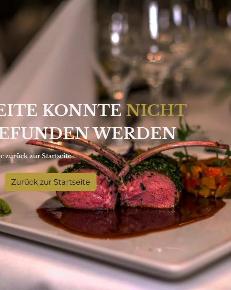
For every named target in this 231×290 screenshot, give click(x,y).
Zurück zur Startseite (50, 182)
